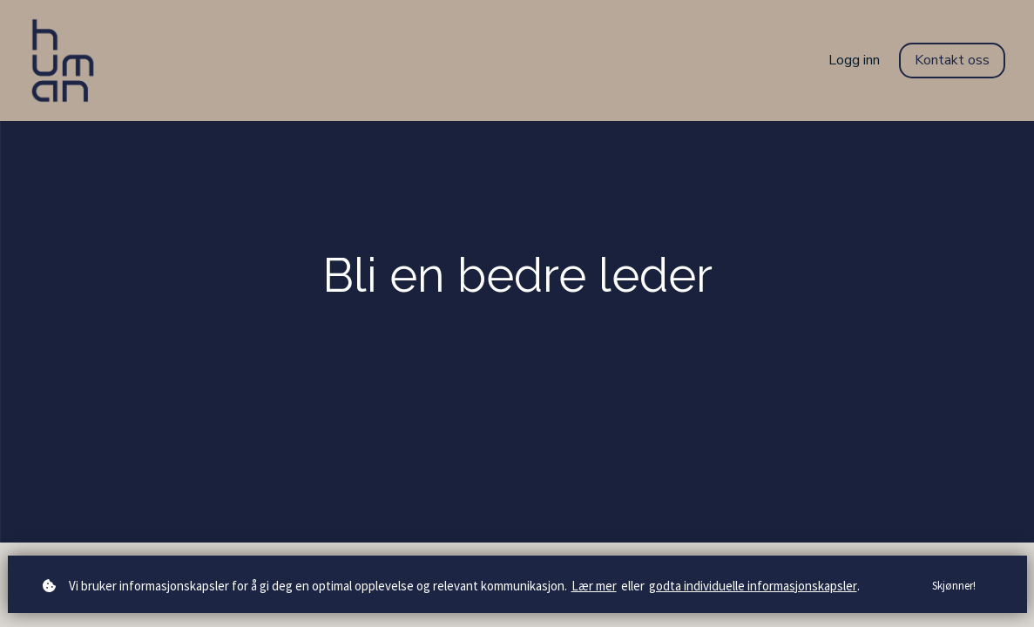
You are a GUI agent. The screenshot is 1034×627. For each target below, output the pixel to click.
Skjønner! (954, 585)
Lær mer (594, 585)
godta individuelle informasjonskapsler (753, 585)
